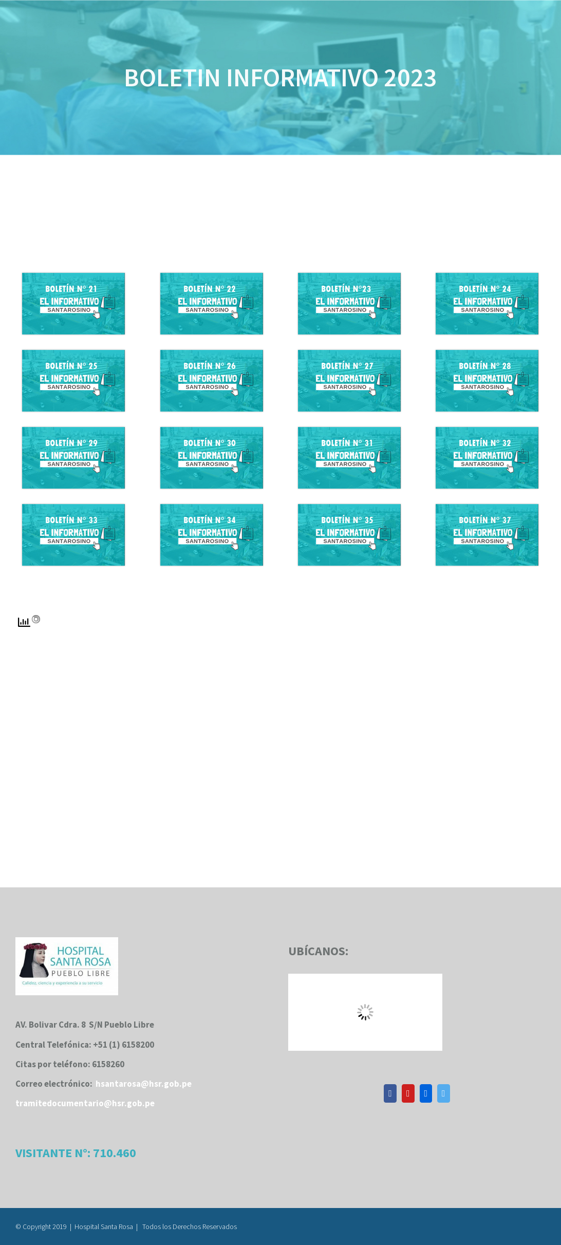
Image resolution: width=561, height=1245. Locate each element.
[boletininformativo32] (487, 431)
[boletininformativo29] (73, 431)
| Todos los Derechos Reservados (186, 1226)
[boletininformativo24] (487, 277)
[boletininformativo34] (211, 508)
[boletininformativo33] (73, 508)
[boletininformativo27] (349, 354)
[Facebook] (390, 1093)
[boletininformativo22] (211, 277)
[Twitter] (443, 1093)
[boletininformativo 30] (211, 431)
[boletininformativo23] (349, 277)
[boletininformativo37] (487, 508)
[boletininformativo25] (73, 354)
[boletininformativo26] (211, 354)
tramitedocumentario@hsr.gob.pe (85, 1103)
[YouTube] (408, 1093)
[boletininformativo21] (73, 277)
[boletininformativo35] (349, 508)
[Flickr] (426, 1093)
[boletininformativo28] (487, 354)
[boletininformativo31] (349, 431)
